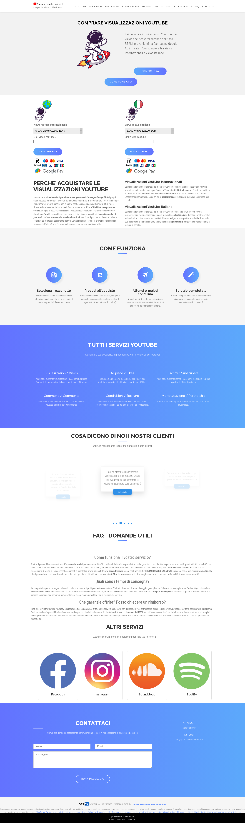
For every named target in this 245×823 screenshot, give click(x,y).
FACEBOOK (95, 6)
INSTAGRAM (112, 6)
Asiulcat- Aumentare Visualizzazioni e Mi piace (164, 812)
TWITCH (170, 6)
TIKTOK (159, 6)
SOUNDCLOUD (130, 6)
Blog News (40, 812)
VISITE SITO (185, 6)
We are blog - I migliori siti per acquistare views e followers (71, 812)
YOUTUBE (81, 6)
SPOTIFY (147, 6)
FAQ (197, 6)
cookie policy (131, 819)
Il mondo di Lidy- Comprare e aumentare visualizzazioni (120, 812)
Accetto (111, 819)
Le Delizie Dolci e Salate (196, 812)
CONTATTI (208, 6)
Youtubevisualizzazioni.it (50, 4)
